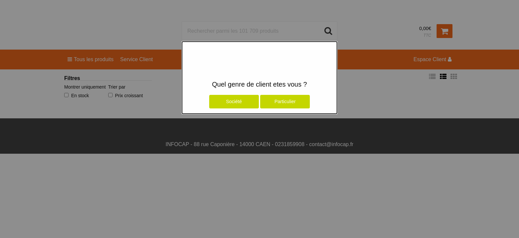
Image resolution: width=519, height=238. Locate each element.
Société (234, 101)
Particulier (285, 101)
